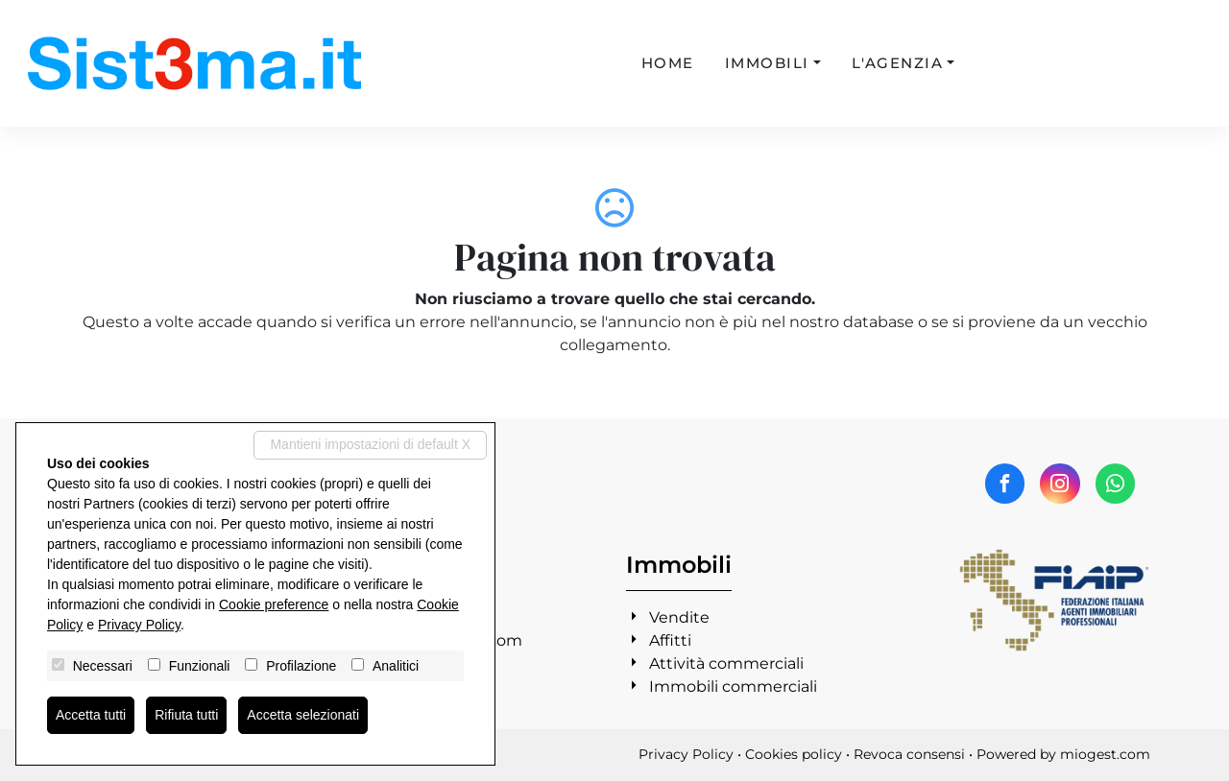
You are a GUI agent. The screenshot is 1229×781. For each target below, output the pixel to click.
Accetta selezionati (303, 714)
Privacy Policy (686, 754)
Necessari (103, 666)
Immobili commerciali (733, 686)
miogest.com (1105, 754)
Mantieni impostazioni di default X (370, 444)
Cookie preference (273, 604)
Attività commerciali (726, 663)
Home (667, 63)
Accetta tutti (91, 714)
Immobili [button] (767, 63)
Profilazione (301, 666)
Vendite (679, 617)
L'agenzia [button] (898, 63)
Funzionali (199, 666)
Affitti (670, 640)
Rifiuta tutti (186, 714)
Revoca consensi (909, 754)
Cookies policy (793, 754)
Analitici (396, 666)
